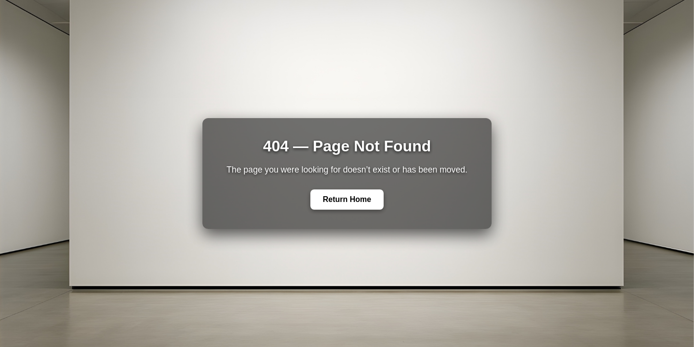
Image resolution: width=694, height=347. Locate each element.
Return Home (347, 199)
